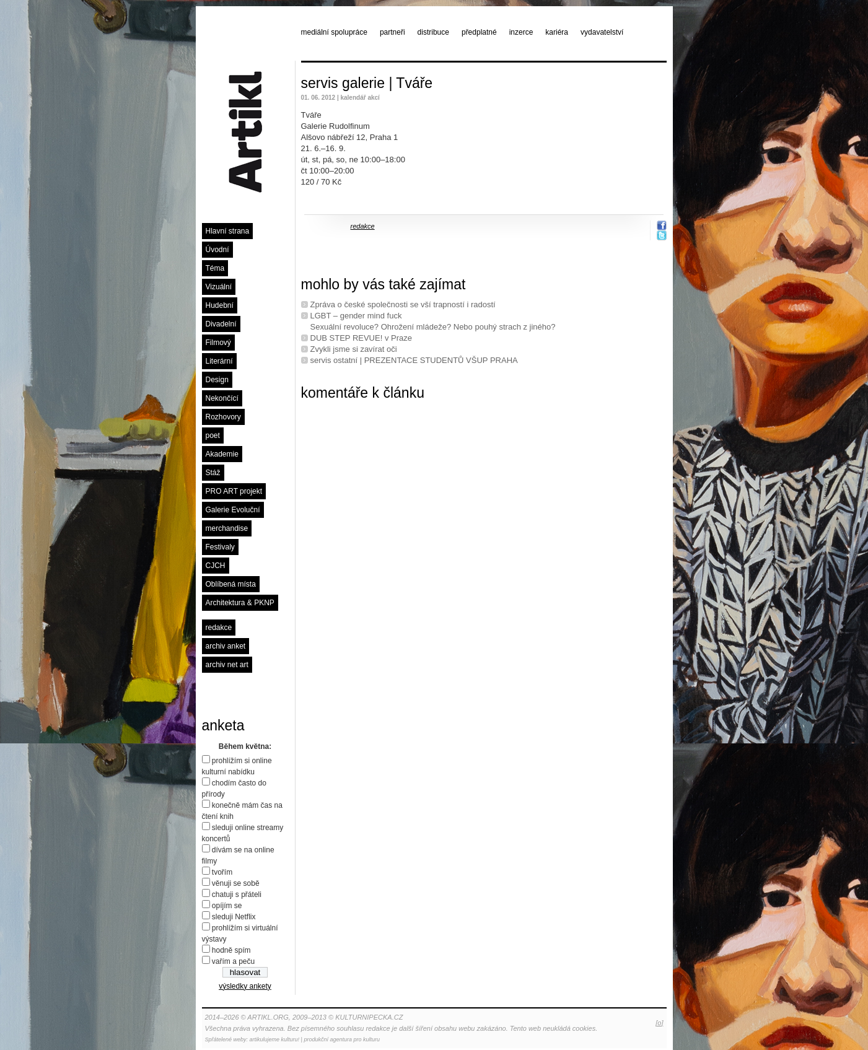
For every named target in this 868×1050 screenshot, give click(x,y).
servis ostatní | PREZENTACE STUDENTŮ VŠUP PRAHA (414, 360)
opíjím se (227, 905)
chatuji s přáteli (236, 894)
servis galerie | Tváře (367, 83)
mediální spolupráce (334, 32)
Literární (219, 361)
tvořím (222, 872)
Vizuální (219, 286)
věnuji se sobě (236, 883)
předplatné (479, 32)
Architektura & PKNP (240, 602)
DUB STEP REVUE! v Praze (361, 338)
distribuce (433, 32)
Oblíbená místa (231, 584)
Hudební (220, 305)
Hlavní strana (228, 231)
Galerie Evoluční (233, 509)
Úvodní (217, 249)
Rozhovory (223, 417)
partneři (392, 32)
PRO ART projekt (234, 491)
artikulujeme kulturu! (275, 1039)
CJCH (216, 565)
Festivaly (220, 547)
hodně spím (231, 950)
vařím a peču (233, 961)
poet (213, 435)
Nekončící (222, 398)
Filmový (218, 342)
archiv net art (227, 664)
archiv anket (226, 646)
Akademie (222, 454)
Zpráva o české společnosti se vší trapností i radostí (403, 304)
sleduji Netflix (234, 916)
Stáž (213, 472)
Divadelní (221, 324)
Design (217, 379)
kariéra (556, 32)
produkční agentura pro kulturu (342, 1039)
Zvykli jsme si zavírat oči (353, 349)
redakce (219, 627)
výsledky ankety (245, 986)
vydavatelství (602, 32)
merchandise (227, 528)
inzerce (521, 32)
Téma (215, 268)
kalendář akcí (359, 97)
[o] (659, 1022)
